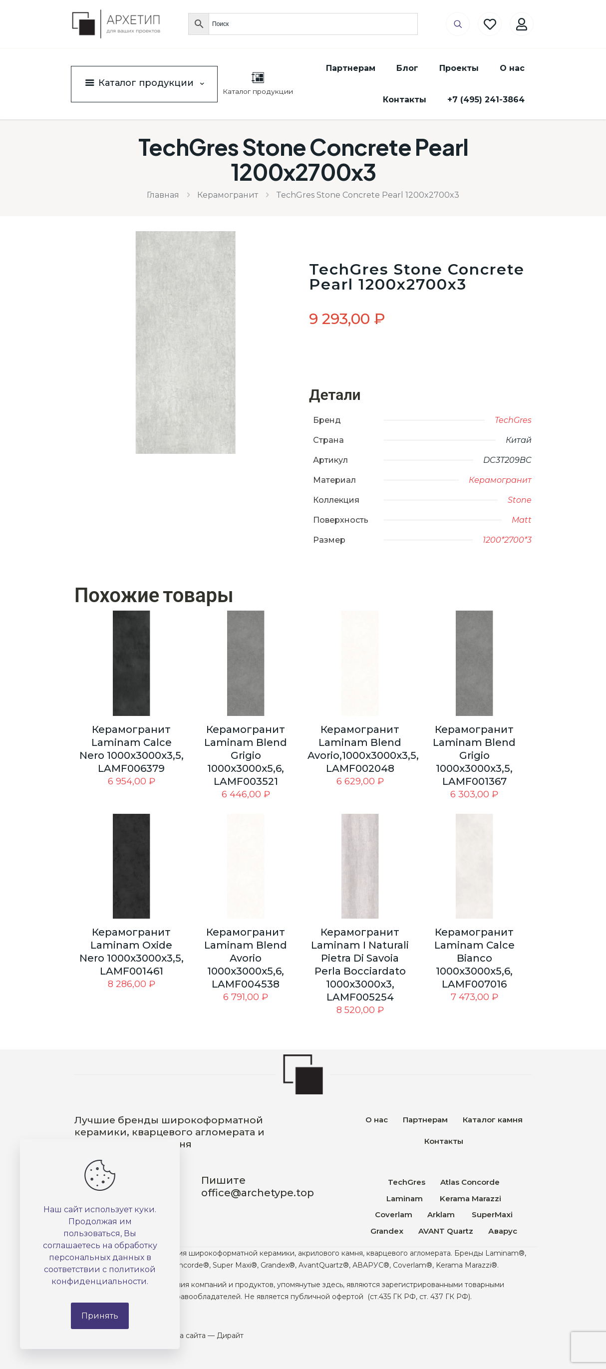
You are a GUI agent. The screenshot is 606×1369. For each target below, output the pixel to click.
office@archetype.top (257, 1193)
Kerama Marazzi (469, 1198)
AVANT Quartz (445, 1231)
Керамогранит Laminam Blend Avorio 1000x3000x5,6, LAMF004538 (245, 958)
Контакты (443, 1141)
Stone (520, 500)
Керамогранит (227, 195)
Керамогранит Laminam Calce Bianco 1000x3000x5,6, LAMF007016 (474, 958)
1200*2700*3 (507, 540)
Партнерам (425, 1119)
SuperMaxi (492, 1214)
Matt (522, 520)
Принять (99, 1316)
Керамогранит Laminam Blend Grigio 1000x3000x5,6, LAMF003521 (245, 755)
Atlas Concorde (470, 1182)
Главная (163, 195)
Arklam (442, 1214)
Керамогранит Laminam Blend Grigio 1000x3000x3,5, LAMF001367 (474, 755)
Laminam (404, 1198)
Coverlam (393, 1214)
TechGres (513, 420)
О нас (376, 1119)
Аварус (502, 1231)
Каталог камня (493, 1119)
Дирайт (230, 1335)
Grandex (386, 1231)
